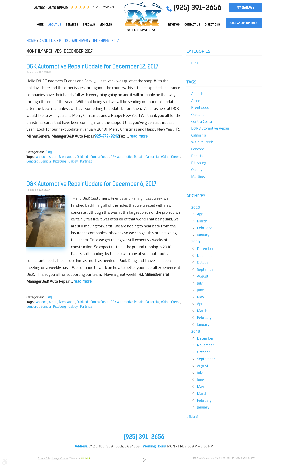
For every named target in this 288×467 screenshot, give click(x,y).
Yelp (144, 460)
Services (72, 24)
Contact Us (192, 24)
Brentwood (66, 157)
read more (139, 136)
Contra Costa (99, 157)
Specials (89, 24)
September (206, 269)
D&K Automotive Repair (127, 157)
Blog (63, 40)
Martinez (86, 161)
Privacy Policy (45, 458)
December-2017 (105, 40)
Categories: (198, 51)
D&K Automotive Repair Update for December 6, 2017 (91, 183)
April (200, 214)
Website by (79, 458)
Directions (212, 24)
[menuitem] (40, 24)
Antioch (41, 157)
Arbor (53, 157)
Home (40, 24)
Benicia (46, 161)
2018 (195, 331)
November (205, 255)
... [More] (192, 416)
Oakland (82, 157)
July (200, 283)
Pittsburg (59, 161)
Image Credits (60, 458)
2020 (195, 207)
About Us (54, 24)
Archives (80, 40)
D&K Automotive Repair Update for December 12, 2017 (92, 66)
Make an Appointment (244, 23)
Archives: (196, 195)
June (200, 290)
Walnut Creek (170, 157)
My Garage (245, 7)
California (152, 157)
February (204, 228)
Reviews (174, 24)
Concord (32, 161)
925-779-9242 (107, 136)
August (202, 276)
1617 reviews (103, 7)
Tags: (191, 82)
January (203, 235)
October (203, 262)
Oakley (73, 161)
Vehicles (106, 24)
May (200, 297)
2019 (195, 241)
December (205, 248)
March (202, 221)
